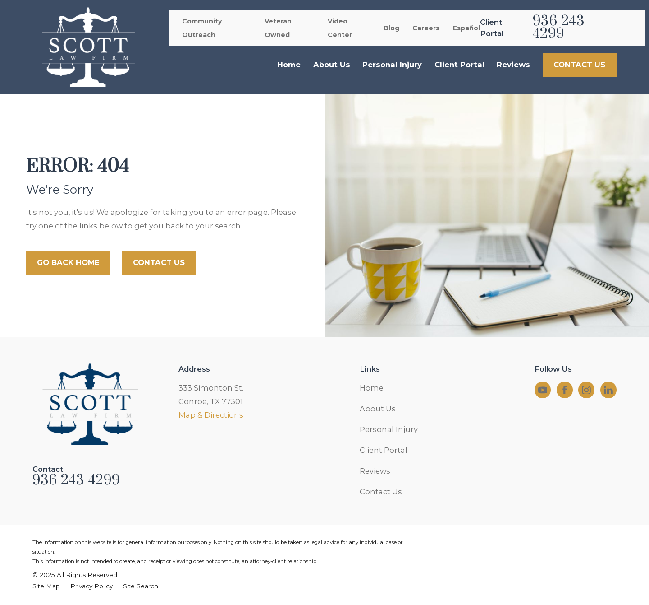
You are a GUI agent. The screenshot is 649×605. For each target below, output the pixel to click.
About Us (378, 408)
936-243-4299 (561, 27)
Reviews (375, 470)
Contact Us (381, 491)
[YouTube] (542, 390)
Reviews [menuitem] (513, 64)
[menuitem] (46, 586)
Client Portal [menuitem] (459, 64)
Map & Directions (210, 414)
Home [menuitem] (289, 64)
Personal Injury (389, 429)
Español (466, 28)
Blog (391, 28)
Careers (425, 28)
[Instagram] (586, 390)
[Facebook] (564, 390)
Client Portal (383, 450)
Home (372, 387)
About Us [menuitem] (331, 64)
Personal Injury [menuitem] (392, 64)
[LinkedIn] (608, 390)
